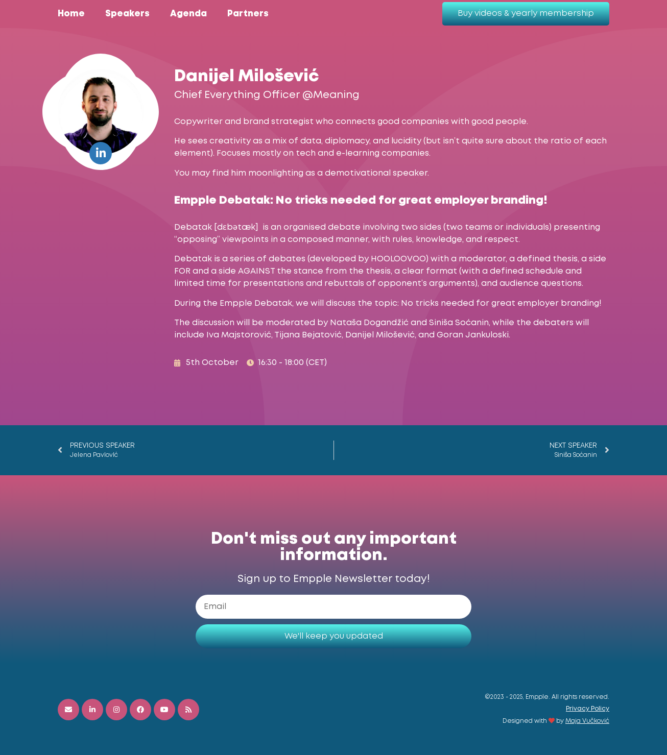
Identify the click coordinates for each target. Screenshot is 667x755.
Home (71, 14)
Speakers (127, 14)
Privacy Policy (587, 709)
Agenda (188, 14)
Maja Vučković (587, 721)
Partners (248, 14)
